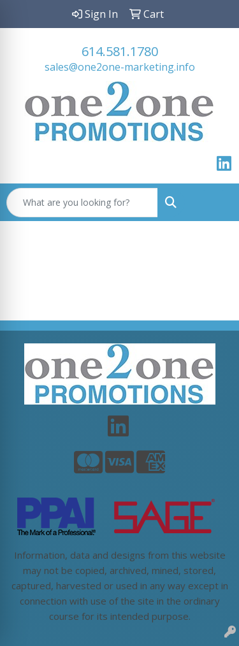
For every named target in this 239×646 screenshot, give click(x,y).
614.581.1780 (120, 51)
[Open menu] (213, 202)
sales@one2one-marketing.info (120, 67)
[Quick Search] (82, 202)
